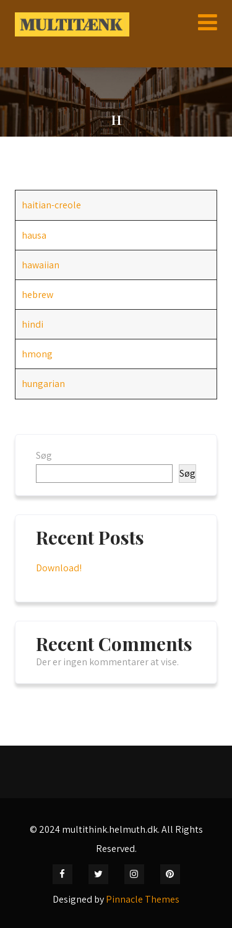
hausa (34, 235)
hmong (37, 353)
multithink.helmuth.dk (110, 829)
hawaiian (40, 264)
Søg (44, 455)
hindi (32, 324)
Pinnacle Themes (142, 899)
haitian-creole (51, 204)
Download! (59, 567)
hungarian (43, 383)
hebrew (37, 294)
